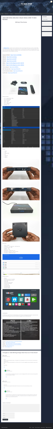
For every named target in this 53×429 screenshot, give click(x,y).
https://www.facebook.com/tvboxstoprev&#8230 (14, 341)
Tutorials (12, 14)
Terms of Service (37, 427)
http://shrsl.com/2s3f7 (11, 59)
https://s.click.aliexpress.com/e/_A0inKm (15, 65)
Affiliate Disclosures (49, 427)
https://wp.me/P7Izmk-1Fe (12, 72)
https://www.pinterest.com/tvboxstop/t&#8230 (13, 344)
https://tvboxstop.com (10, 345)
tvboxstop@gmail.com (8, 346)
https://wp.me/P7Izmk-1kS (17, 70)
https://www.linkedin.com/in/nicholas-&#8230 (13, 343)
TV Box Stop (26, 4)
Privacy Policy (43, 427)
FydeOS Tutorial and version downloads (20, 13)
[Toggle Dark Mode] (51, 1)
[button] (51, 14)
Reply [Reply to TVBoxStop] (6, 398)
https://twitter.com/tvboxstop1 (10, 342)
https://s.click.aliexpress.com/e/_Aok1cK (15, 63)
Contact (33, 427)
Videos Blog (28, 13)
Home (2, 13)
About (30, 427)
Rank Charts (7, 14)
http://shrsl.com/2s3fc (11, 61)
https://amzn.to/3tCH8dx (15, 55)
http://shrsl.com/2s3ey (12, 57)
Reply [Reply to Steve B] (4, 387)
